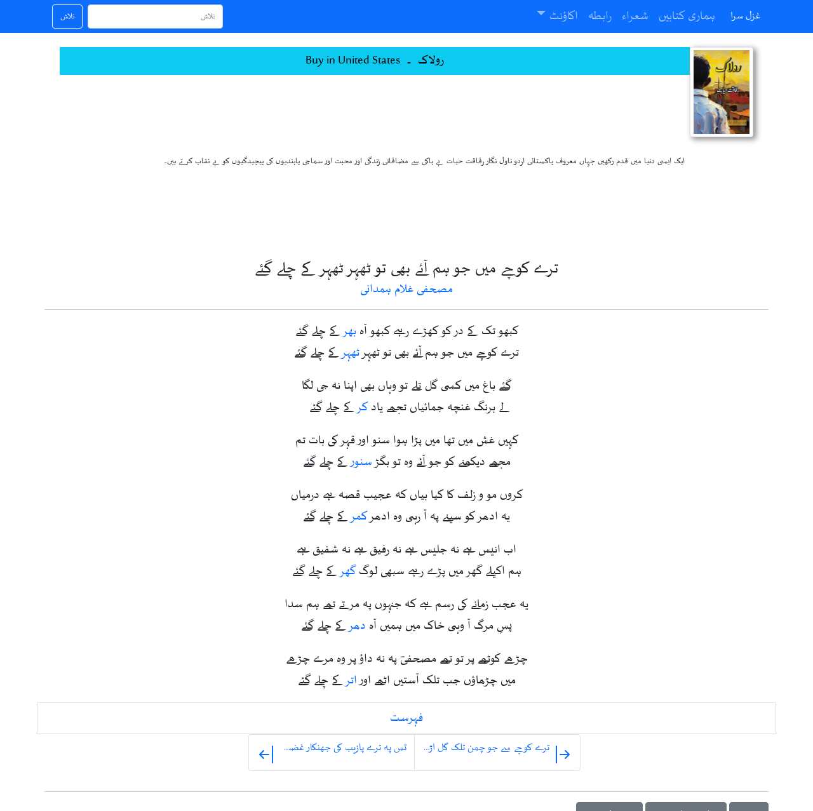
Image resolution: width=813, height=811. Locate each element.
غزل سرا (745, 16)
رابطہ (600, 16)
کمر (359, 517)
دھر (357, 626)
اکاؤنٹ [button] (563, 16)
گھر (348, 571)
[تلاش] (155, 16)
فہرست (406, 718)
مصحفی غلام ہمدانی (406, 289)
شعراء (635, 16)
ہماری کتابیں (687, 16)
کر (363, 408)
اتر (351, 681)
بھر (350, 331)
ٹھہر (350, 353)
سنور (361, 462)
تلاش (67, 16)
